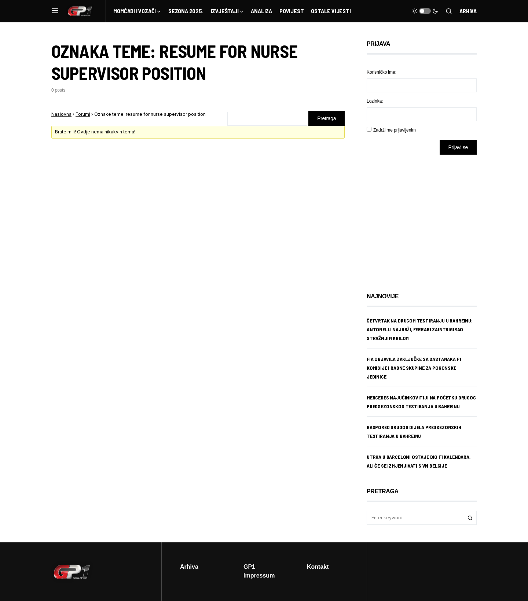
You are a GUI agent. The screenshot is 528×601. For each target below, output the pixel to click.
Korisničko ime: (381, 72)
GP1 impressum (259, 571)
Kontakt (318, 566)
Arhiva (468, 10)
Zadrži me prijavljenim (394, 130)
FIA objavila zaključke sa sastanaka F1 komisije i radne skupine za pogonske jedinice (414, 368)
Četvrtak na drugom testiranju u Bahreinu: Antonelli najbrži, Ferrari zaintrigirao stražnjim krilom (420, 329)
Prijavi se (458, 147)
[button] (55, 11)
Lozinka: (375, 101)
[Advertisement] (425, 218)
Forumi (83, 114)
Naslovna (61, 114)
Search (470, 517)
